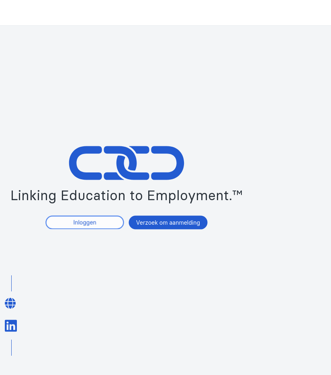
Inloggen (84, 222)
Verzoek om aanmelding (168, 222)
